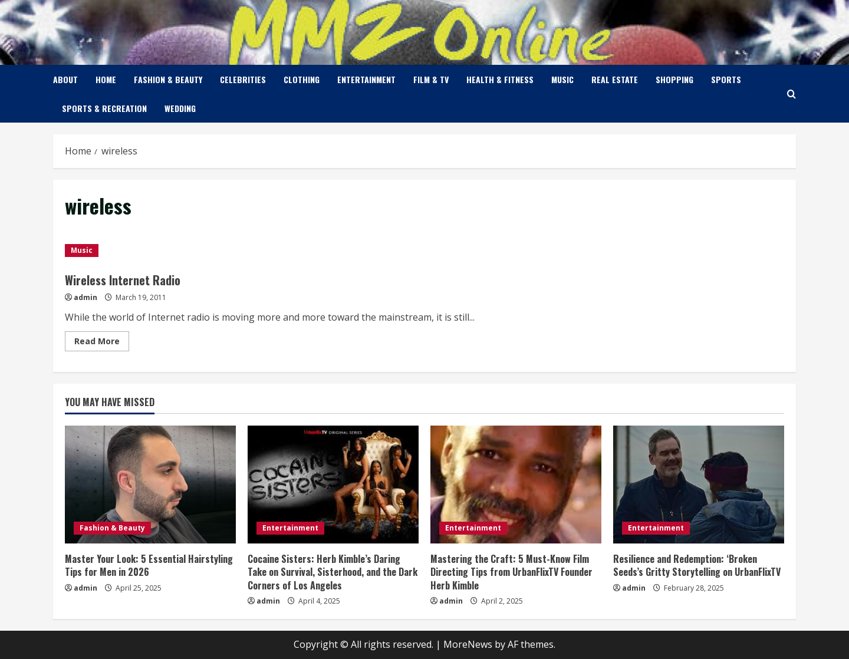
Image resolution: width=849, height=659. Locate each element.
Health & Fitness (500, 79)
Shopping (674, 79)
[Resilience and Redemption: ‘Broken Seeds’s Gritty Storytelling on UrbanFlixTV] (698, 484)
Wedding (180, 108)
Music (562, 79)
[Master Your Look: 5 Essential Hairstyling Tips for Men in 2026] (150, 484)
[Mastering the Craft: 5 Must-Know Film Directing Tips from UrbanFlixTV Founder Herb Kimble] (515, 484)
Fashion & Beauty (168, 79)
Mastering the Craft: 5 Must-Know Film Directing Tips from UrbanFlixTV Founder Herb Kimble (511, 572)
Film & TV (431, 79)
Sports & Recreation (104, 108)
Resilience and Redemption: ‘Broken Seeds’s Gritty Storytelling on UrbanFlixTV (697, 565)
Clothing (302, 79)
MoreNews (467, 644)
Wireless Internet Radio (122, 280)
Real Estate (614, 79)
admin (85, 297)
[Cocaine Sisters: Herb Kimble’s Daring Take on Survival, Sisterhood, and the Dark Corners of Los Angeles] (333, 484)
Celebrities (243, 79)
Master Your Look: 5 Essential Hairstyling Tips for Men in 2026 (149, 565)
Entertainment (366, 79)
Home (106, 79)
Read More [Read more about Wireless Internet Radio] (101, 343)
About (65, 79)
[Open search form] (791, 94)
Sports (726, 79)
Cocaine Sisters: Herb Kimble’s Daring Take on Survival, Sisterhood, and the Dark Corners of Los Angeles (332, 572)
